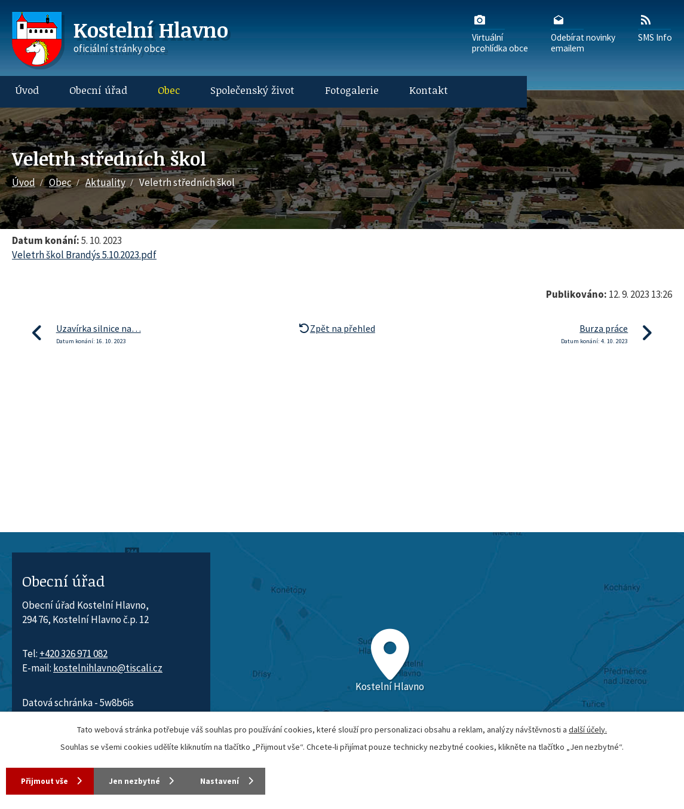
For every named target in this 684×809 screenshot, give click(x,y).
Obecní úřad (98, 90)
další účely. (588, 728)
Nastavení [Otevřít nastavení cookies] (245, 780)
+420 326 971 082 (73, 653)
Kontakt (428, 90)
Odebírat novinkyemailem (583, 33)
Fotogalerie (352, 90)
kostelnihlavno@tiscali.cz (107, 667)
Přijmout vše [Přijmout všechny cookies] (47, 780)
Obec (169, 90)
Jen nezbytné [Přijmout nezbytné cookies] (148, 780)
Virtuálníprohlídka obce (500, 33)
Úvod (27, 90)
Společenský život (252, 90)
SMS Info (655, 27)
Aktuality (105, 182)
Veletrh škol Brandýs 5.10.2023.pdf (84, 254)
